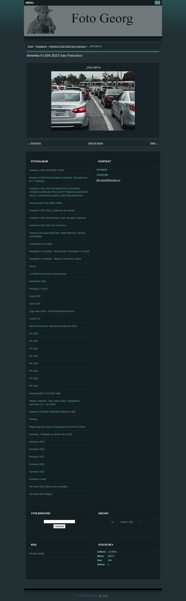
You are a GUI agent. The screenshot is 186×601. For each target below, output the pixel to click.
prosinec (123, 522)
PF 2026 (33, 385)
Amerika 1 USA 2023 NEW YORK (46, 170)
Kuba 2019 (35, 296)
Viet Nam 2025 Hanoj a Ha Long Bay (48, 486)
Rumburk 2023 (37, 471)
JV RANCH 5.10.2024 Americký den (47, 273)
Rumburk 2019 (37, 441)
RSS (105, 595)
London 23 (34, 318)
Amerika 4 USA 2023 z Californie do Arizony (52, 210)
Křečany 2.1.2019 (38, 288)
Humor (32, 266)
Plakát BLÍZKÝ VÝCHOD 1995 (45, 393)
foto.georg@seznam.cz (108, 180)
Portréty (33, 419)
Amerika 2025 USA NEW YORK (45, 203)
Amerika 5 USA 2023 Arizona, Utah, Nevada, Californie (57, 218)
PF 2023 (33, 363)
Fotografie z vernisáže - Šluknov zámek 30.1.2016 (55, 258)
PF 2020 (33, 341)
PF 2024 (33, 371)
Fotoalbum (41, 46)
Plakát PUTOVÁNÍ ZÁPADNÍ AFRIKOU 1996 (52, 411)
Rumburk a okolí (37, 479)
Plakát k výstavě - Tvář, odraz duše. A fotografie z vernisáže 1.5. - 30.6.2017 (54, 403)
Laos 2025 (34, 303)
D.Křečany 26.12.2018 (40, 244)
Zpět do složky (95, 143)
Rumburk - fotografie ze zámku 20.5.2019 (50, 434)
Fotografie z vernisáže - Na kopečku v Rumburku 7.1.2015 (59, 251)
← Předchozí (34, 143)
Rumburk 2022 (37, 464)
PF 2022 (33, 356)
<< (112, 522)
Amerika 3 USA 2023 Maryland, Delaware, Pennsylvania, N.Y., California (58, 179)
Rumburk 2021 (37, 456)
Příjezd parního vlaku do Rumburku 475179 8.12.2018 (57, 426)
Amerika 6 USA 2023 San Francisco (67, 46)
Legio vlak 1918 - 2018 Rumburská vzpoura (51, 311)
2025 (131, 522)
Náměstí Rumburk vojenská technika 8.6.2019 (53, 326)
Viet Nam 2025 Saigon (40, 494)
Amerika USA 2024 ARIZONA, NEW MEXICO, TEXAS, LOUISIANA (57, 235)
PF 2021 (33, 348)
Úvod (30, 46)
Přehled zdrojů (36, 553)
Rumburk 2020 (37, 449)
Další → (154, 143)
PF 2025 (33, 378)
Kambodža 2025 (37, 281)
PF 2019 (33, 333)
